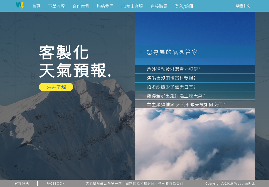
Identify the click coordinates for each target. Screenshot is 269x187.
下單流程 (56, 6)
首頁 (36, 6)
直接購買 (159, 6)
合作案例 (80, 6)
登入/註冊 (184, 6)
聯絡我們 (105, 6)
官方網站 (21, 183)
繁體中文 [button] (243, 5)
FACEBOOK (56, 183)
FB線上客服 (132, 6)
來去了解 (56, 86)
